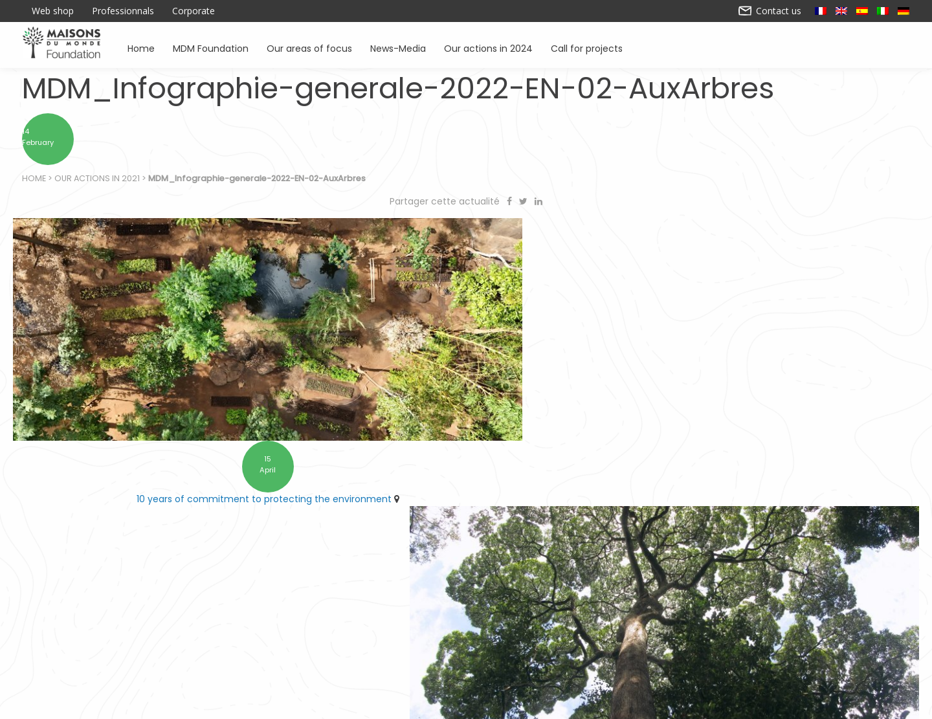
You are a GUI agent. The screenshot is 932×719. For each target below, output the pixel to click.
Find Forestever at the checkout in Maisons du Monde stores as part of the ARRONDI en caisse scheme (692, 483)
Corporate (193, 11)
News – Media (790, 647)
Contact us (770, 11)
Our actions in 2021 (97, 181)
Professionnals (123, 11)
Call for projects (587, 47)
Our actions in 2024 (488, 47)
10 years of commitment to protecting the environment (235, 476)
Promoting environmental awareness (658, 647)
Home (141, 47)
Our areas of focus (309, 47)
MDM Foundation (211, 47)
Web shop (53, 11)
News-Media (398, 47)
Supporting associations (322, 647)
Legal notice (378, 704)
